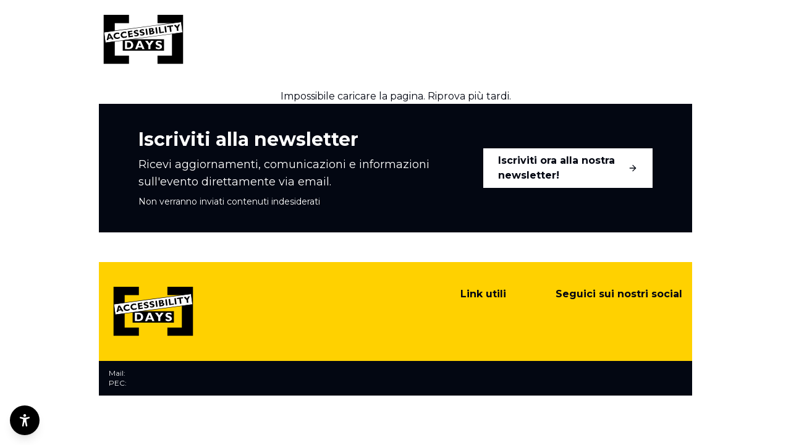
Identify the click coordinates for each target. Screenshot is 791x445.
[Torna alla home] (143, 39)
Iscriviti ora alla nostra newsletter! (568, 168)
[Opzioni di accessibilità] (25, 420)
